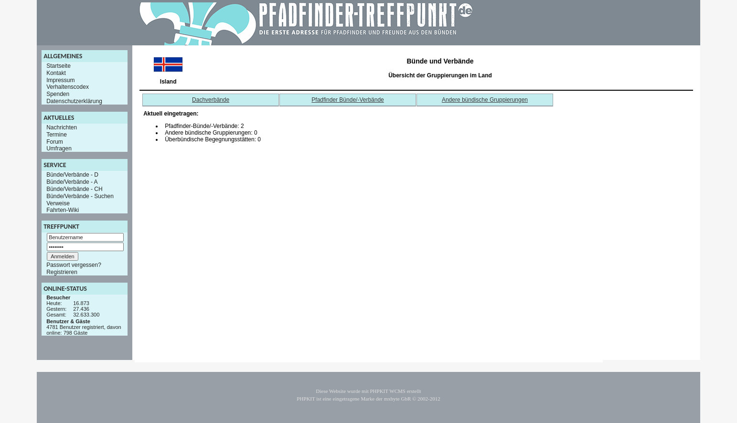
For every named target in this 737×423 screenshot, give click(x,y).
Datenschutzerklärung (74, 101)
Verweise (58, 203)
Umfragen (59, 148)
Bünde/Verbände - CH (74, 189)
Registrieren (61, 272)
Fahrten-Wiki (62, 210)
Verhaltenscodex (67, 87)
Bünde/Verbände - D (72, 174)
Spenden (57, 94)
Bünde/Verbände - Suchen (80, 196)
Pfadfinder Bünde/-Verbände (347, 99)
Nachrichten (61, 127)
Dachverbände (210, 99)
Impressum (60, 79)
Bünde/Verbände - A (71, 182)
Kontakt (56, 73)
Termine (56, 134)
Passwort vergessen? (73, 265)
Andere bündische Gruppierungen (485, 99)
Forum (54, 141)
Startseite (58, 66)
